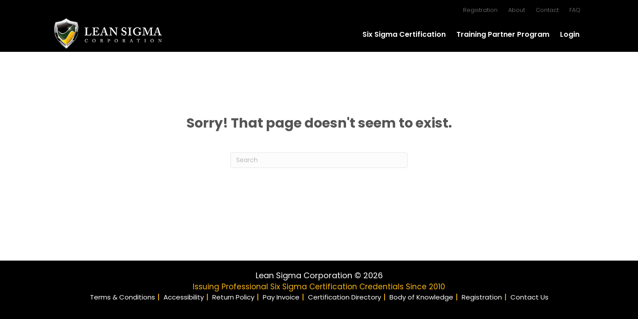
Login (570, 34)
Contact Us (529, 297)
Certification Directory (344, 297)
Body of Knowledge (421, 297)
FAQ (574, 10)
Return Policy (233, 297)
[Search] (319, 160)
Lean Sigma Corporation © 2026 (319, 275)
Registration (480, 10)
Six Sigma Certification (404, 34)
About (516, 10)
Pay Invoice (281, 297)
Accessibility (183, 297)
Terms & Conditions (122, 297)
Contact (547, 10)
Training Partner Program (502, 34)
